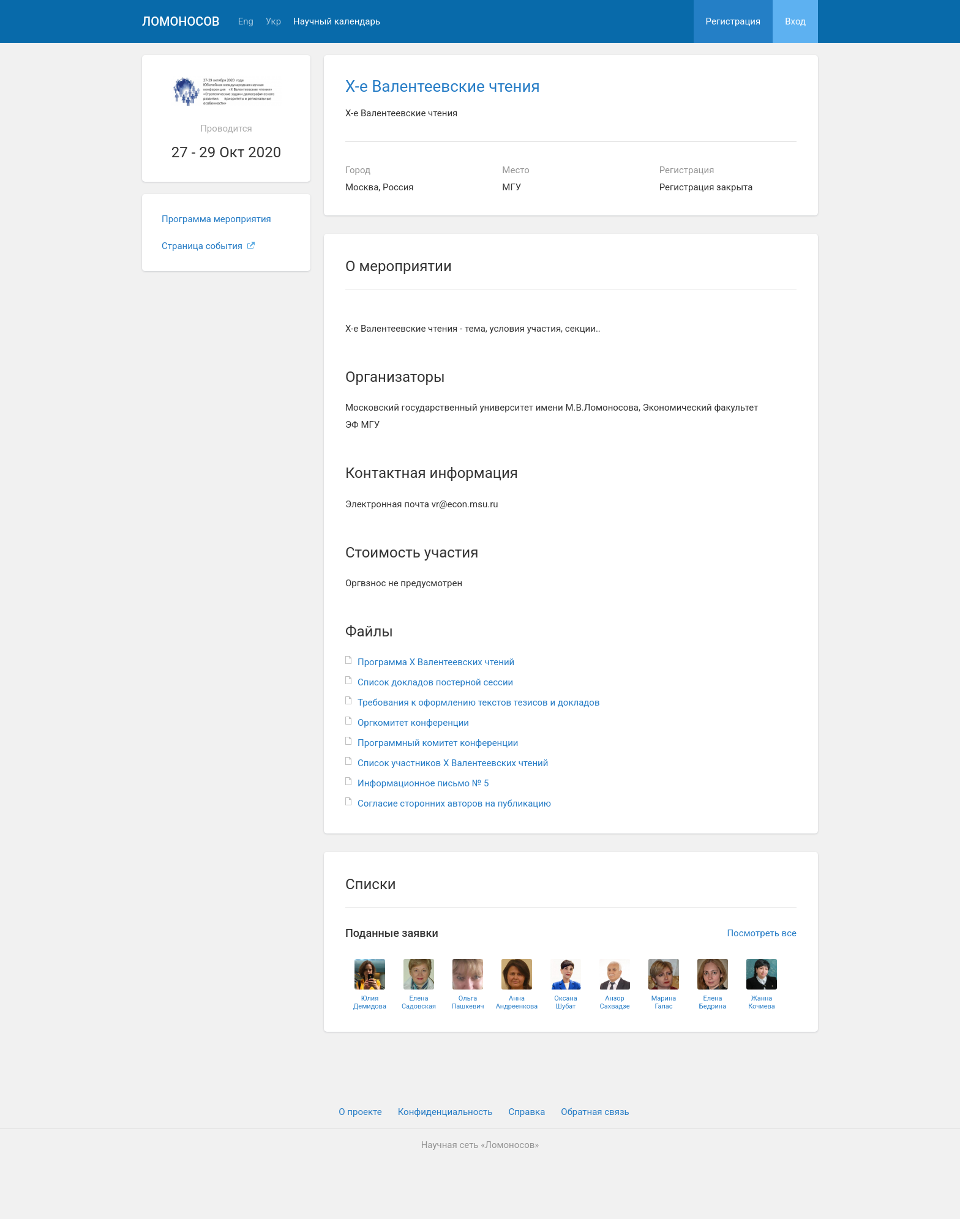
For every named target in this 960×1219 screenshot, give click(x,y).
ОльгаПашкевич (467, 1002)
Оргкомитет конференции (413, 722)
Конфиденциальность (445, 1111)
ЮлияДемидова (369, 1002)
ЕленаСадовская (419, 1002)
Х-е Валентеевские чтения (442, 86)
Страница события (208, 246)
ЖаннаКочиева (761, 1002)
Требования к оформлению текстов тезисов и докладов (479, 702)
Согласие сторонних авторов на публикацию (454, 803)
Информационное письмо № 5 (423, 783)
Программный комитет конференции (438, 742)
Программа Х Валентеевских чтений (436, 662)
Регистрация (733, 21)
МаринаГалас (663, 1002)
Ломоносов (181, 21)
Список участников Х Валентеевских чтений (453, 763)
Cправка (526, 1111)
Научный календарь (336, 21)
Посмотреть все (762, 933)
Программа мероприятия (216, 219)
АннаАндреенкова (517, 1002)
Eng (245, 21)
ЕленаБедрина (712, 1002)
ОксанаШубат (565, 1002)
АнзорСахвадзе (615, 1002)
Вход (795, 21)
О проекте (360, 1111)
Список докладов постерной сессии (435, 682)
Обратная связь (595, 1111)
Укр (273, 21)
